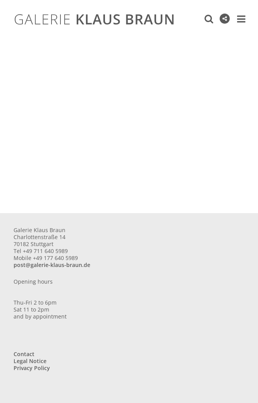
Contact (24, 354)
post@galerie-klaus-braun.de (52, 265)
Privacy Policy (32, 368)
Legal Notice (30, 361)
